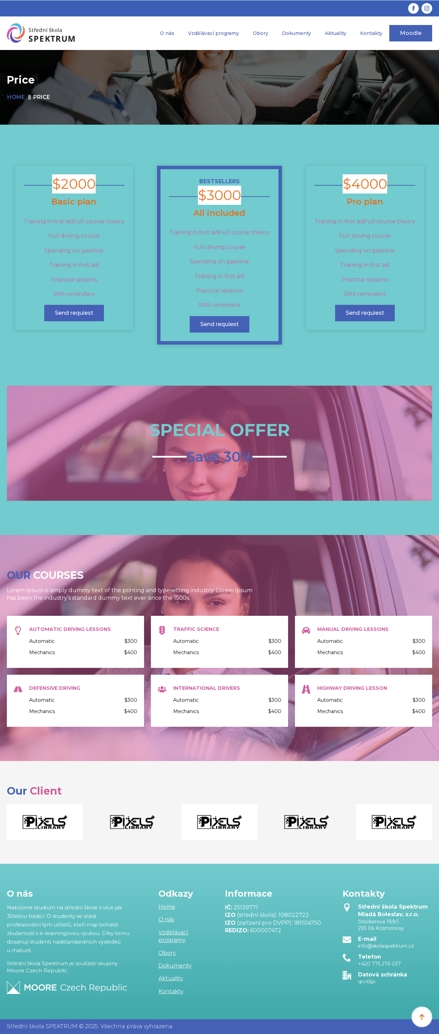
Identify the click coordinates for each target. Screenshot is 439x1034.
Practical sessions (74, 279)
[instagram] (427, 8)
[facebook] (413, 8)
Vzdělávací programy (213, 33)
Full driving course (74, 236)
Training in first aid (74, 265)
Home (166, 907)
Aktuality (335, 33)
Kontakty (371, 33)
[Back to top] (422, 1017)
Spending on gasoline (74, 250)
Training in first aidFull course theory (74, 221)
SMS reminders (74, 294)
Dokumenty (296, 33)
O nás (167, 33)
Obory (260, 33)
